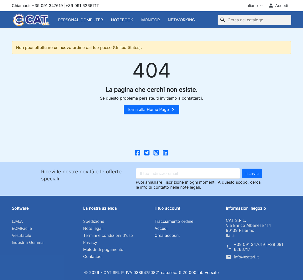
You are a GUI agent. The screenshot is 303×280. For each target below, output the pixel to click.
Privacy (90, 242)
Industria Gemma (28, 242)
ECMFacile (22, 228)
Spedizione (93, 221)
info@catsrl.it (246, 256)
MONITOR (150, 19)
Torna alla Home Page (151, 110)
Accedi (161, 228)
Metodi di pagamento (103, 249)
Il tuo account (167, 208)
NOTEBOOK (122, 19)
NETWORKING (181, 19)
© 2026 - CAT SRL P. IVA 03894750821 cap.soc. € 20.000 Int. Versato (151, 272)
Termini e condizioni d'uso (108, 235)
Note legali (93, 228)
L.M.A (17, 221)
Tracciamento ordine (174, 221)
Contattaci (92, 256)
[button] (278, 5)
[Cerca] (254, 20)
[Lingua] (249, 5)
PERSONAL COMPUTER (80, 19)
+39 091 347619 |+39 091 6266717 (258, 247)
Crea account (167, 235)
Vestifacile (21, 235)
